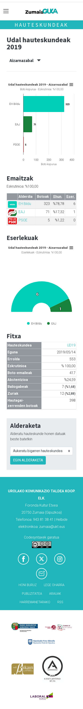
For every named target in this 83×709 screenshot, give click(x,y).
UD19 (71, 345)
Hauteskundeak (41, 24)
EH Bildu (25, 204)
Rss (60, 602)
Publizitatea (32, 594)
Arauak (55, 594)
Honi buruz (28, 585)
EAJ (22, 212)
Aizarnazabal (25, 60)
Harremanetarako (35, 602)
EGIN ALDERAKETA (28, 460)
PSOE (23, 220)
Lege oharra (54, 585)
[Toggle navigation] (6, 11)
